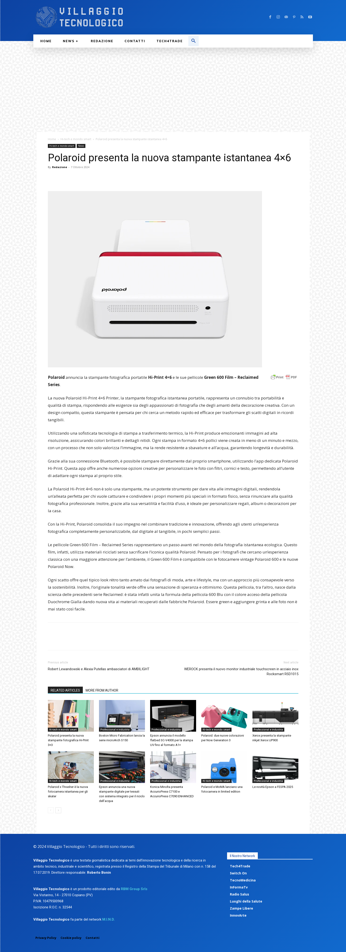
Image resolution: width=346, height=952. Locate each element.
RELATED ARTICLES (65, 690)
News (81, 145)
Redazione (59, 167)
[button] (193, 41)
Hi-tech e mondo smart (76, 139)
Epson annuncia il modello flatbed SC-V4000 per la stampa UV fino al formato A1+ (171, 740)
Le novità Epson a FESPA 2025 (272, 787)
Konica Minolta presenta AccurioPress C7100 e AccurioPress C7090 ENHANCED (172, 791)
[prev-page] (51, 810)
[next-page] (58, 810)
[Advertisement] (173, 83)
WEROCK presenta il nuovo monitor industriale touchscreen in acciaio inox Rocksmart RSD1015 (241, 671)
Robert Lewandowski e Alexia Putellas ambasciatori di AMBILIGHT (98, 669)
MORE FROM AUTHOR (102, 690)
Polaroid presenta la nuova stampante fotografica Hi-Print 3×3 (68, 740)
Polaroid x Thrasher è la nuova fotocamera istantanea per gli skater (68, 791)
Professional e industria (114, 729)
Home (52, 139)
